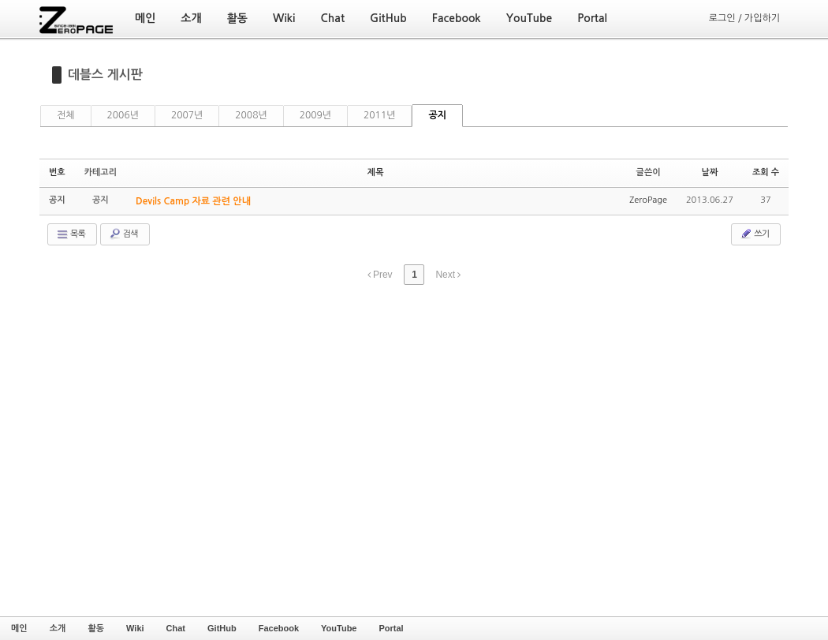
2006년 (123, 115)
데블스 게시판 (105, 74)
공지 (437, 115)
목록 (70, 234)
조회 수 (765, 172)
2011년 (379, 115)
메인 (19, 628)
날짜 (710, 172)
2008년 (251, 115)
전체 (66, 115)
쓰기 (754, 233)
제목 (375, 172)
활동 (96, 628)
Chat (175, 628)
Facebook (279, 628)
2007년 (187, 115)
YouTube (338, 628)
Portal (391, 628)
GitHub (222, 628)
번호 (57, 172)
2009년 (315, 115)
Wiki (135, 628)
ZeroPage (648, 200)
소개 (58, 628)
